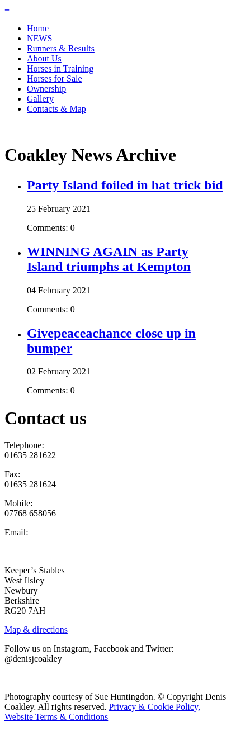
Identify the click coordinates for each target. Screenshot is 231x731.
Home (38, 28)
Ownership (46, 88)
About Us (44, 58)
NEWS (39, 38)
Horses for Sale (54, 78)
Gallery (40, 98)
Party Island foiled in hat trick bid (125, 185)
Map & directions (36, 629)
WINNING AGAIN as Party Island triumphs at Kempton (109, 259)
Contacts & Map (56, 108)
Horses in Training (60, 68)
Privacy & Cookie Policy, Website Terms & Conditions (102, 711)
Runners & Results (61, 48)
